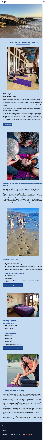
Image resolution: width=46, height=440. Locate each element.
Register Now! (7, 124)
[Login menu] (44, 2)
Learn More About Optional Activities (12, 285)
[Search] (22, 2)
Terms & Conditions (33, 424)
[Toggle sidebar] (2, 2)
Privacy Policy (41, 424)
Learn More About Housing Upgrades (12, 347)
